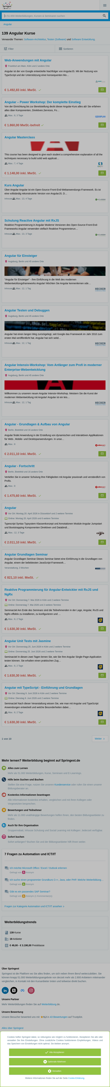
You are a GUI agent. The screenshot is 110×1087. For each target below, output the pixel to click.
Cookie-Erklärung (76, 1078)
